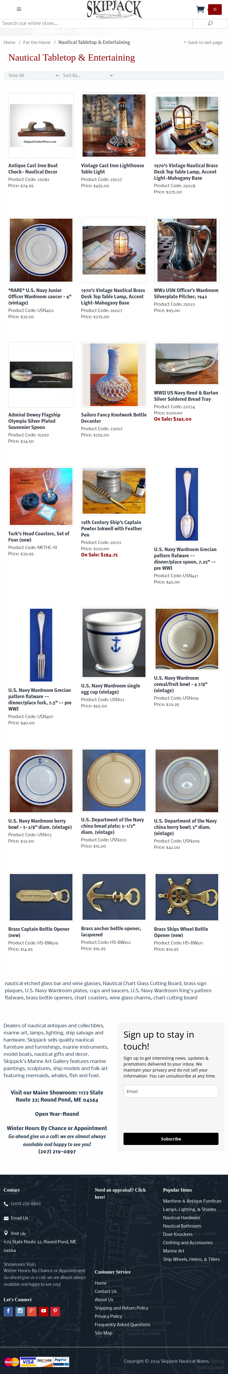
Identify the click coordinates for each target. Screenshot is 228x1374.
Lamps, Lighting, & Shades (189, 1209)
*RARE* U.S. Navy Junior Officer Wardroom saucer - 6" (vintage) (39, 297)
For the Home (36, 42)
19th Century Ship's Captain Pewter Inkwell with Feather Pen (111, 529)
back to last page (203, 42)
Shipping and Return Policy (121, 1308)
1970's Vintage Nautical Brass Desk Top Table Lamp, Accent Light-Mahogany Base (186, 172)
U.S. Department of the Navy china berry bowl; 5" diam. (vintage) (185, 827)
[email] (171, 1091)
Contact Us (106, 1291)
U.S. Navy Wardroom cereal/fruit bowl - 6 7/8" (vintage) (181, 684)
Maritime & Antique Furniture (192, 1201)
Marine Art (174, 1251)
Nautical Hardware (181, 1218)
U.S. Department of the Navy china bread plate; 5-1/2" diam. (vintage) (112, 826)
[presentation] (169, 1115)
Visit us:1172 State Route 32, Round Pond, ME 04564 (40, 1242)
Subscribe (171, 1139)
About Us (104, 1300)
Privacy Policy (108, 1316)
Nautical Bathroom (182, 1226)
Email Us (19, 1218)
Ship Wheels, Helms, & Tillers (191, 1259)
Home (9, 42)
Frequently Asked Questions (122, 1325)
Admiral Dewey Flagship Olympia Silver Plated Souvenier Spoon (34, 421)
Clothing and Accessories (188, 1243)
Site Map (103, 1333)
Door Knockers (178, 1234)
